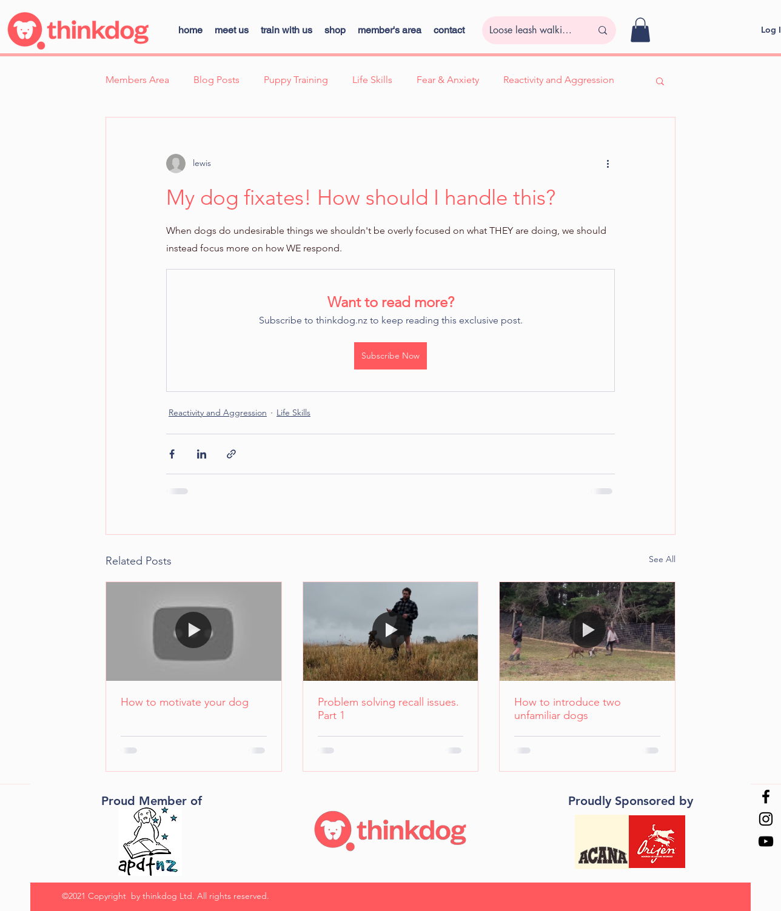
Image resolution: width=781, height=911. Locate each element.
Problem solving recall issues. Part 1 (388, 708)
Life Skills (372, 79)
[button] (335, 30)
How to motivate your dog (185, 702)
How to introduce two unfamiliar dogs (567, 708)
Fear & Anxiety (448, 79)
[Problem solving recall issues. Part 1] (390, 631)
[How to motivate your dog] (193, 631)
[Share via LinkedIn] (201, 454)
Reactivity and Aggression (558, 79)
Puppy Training (296, 79)
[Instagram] (766, 819)
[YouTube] (766, 841)
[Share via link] (231, 454)
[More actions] (607, 163)
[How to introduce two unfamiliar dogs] (587, 631)
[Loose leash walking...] (531, 30)
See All (662, 559)
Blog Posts (216, 79)
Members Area (137, 79)
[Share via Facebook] (172, 454)
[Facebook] (766, 796)
